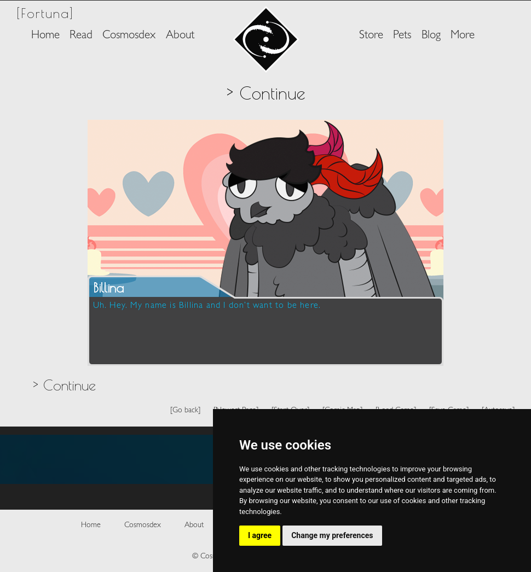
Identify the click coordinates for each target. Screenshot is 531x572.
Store (371, 36)
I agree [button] (260, 535)
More (463, 36)
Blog (431, 36)
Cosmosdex (128, 36)
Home (45, 36)
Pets (402, 36)
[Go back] (185, 410)
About (180, 36)
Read (81, 36)
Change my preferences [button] (332, 535)
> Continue (64, 385)
